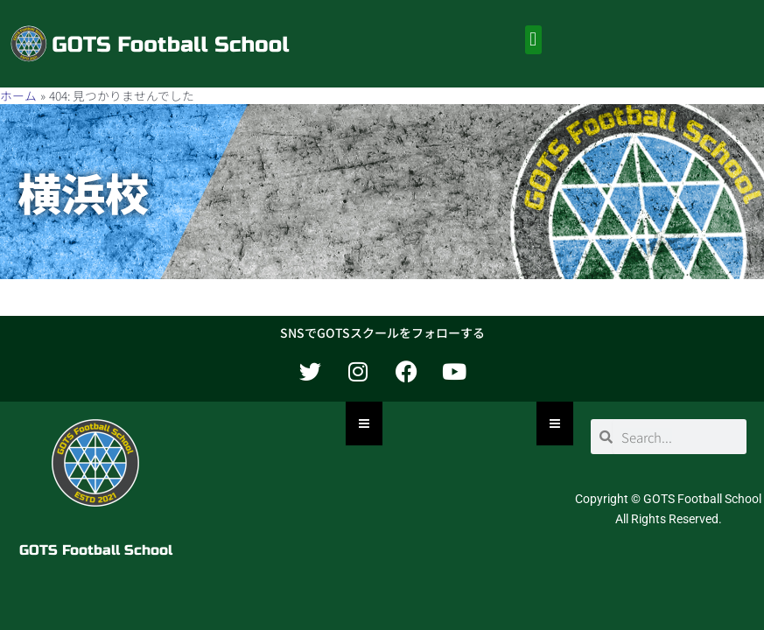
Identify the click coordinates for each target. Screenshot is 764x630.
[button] (533, 39)
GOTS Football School (95, 550)
